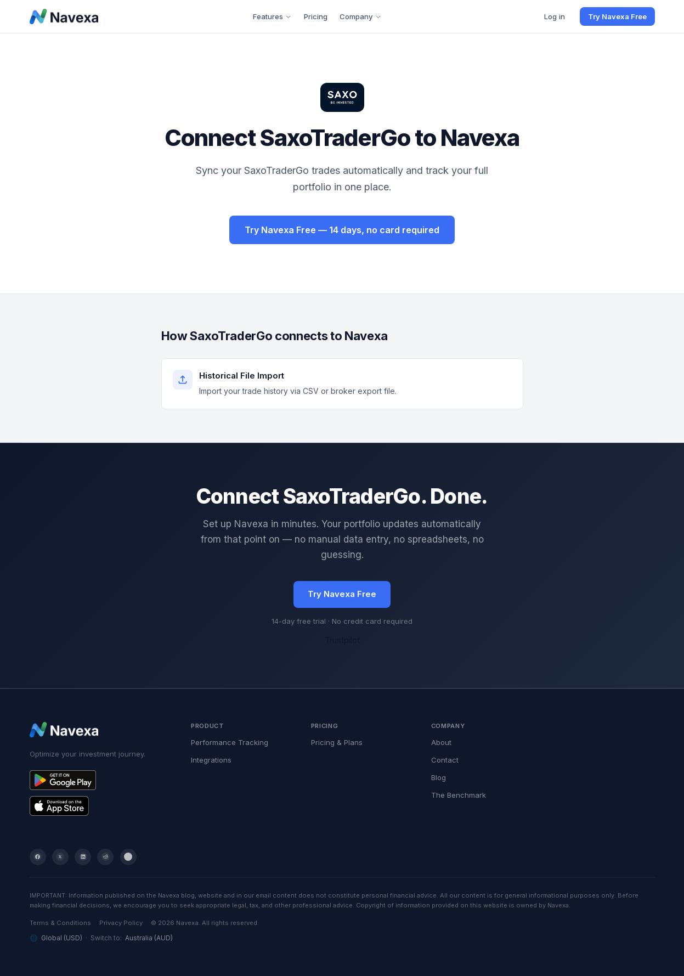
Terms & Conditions (60, 923)
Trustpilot (342, 640)
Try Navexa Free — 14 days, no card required (342, 229)
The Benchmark (458, 795)
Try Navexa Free (617, 16)
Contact (445, 759)
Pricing (315, 16)
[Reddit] (105, 857)
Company (360, 16)
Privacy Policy (121, 923)
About (441, 742)
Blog (438, 777)
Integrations (211, 759)
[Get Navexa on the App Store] (100, 806)
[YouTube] (128, 857)
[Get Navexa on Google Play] (100, 780)
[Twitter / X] (60, 857)
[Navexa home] (64, 16)
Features (272, 16)
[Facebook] (38, 857)
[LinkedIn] (83, 857)
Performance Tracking (229, 742)
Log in (554, 16)
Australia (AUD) (149, 938)
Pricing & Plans (337, 742)
